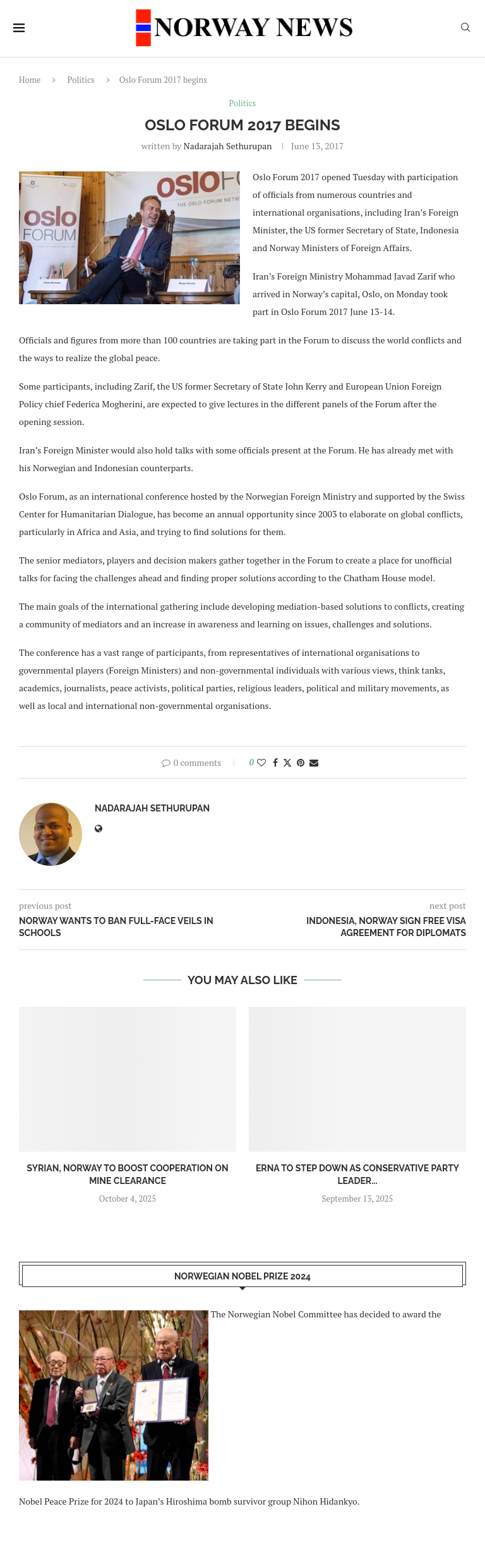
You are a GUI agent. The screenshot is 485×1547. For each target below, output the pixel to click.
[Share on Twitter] (287, 762)
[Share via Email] (313, 762)
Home (29, 79)
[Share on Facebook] (275, 762)
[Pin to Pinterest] (300, 762)
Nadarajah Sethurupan (228, 146)
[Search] (465, 29)
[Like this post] (261, 762)
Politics (81, 79)
